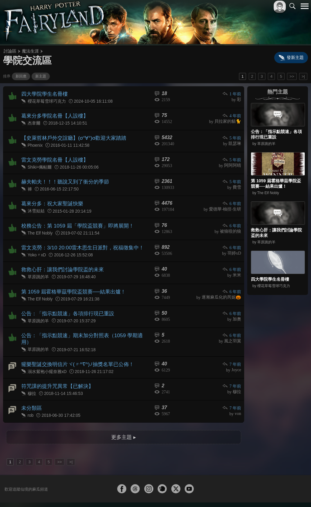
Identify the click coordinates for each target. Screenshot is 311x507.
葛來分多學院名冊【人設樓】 (52, 114)
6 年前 (232, 199)
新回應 (20, 76)
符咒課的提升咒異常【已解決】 (55, 366)
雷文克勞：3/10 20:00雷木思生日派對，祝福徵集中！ (79, 240)
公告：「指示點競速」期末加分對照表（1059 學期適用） (83, 324)
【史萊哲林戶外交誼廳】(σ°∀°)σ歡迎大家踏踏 (70, 135)
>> (291, 76)
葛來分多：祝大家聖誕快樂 (50, 198)
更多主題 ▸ (123, 415)
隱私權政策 (273, 492)
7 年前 (232, 346)
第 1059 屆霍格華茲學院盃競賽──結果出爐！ (70, 282)
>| (303, 76)
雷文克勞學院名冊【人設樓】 (52, 156)
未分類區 (31, 387)
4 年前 (232, 114)
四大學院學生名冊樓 (43, 93)
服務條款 (251, 492)
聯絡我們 (295, 492)
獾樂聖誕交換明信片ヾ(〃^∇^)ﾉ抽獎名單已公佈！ (74, 345)
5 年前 (232, 135)
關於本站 (232, 492)
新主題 (40, 76)
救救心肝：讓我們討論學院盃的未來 (60, 261)
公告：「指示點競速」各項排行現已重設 (65, 303)
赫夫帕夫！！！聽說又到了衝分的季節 (62, 177)
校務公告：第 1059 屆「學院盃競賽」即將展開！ (74, 219)
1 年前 (232, 93)
